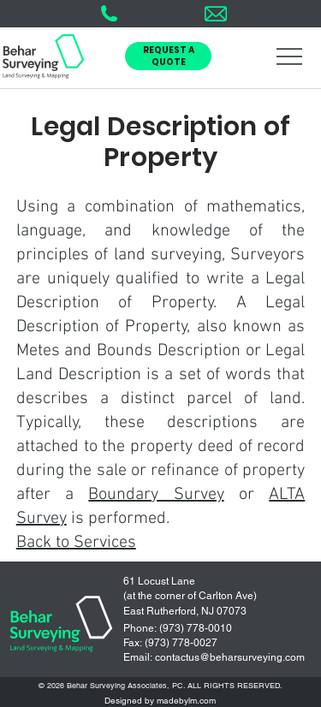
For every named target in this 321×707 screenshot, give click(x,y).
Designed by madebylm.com (160, 700)
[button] (168, 56)
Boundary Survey (155, 494)
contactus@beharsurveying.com (230, 657)
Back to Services (76, 542)
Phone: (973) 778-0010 (177, 628)
